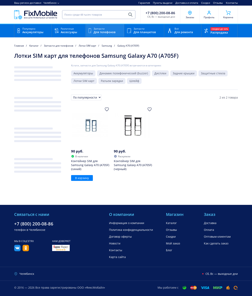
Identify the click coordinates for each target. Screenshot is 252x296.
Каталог (171, 223)
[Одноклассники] (26, 250)
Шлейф (134, 81)
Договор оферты (120, 236)
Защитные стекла (213, 73)
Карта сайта (117, 257)
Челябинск (50, 3)
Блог (169, 250)
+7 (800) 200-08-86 (160, 13)
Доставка (210, 223)
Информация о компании (126, 223)
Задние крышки (183, 73)
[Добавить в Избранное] (107, 109)
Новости (114, 243)
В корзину (82, 178)
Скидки (205, 3)
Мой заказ (173, 243)
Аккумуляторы (83, 73)
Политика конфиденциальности (131, 230)
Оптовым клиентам (217, 236)
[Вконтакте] (17, 250)
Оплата (209, 230)
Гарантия (144, 3)
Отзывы (218, 3)
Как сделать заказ (216, 243)
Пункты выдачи (162, 3)
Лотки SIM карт (83, 81)
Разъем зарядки (112, 81)
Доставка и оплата (186, 3)
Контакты (232, 3)
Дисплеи (160, 73)
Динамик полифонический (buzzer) (123, 73)
